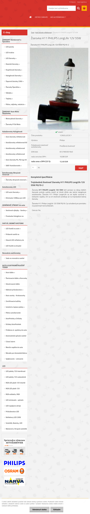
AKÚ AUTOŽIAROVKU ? (57, 17)
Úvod (32, 32)
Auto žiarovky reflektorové (43, 32)
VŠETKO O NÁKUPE (41, 17)
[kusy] (34, 167)
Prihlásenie (72, 2)
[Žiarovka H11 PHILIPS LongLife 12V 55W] (59, 48)
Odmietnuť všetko (39, 509)
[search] (78, 8)
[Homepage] (30, 17)
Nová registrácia (82, 2)
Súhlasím (56, 509)
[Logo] (17, 8)
